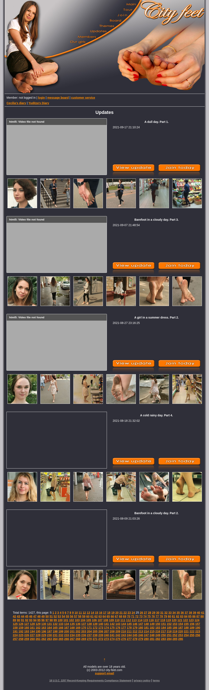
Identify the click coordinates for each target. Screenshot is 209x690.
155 (186, 624)
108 (105, 620)
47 (34, 616)
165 (55, 627)
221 (186, 631)
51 (51, 616)
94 (34, 620)
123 (191, 620)
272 (100, 639)
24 (133, 612)
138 (89, 624)
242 (117, 635)
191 (15, 631)
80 (169, 616)
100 (60, 620)
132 (55, 624)
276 (123, 639)
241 (112, 635)
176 (117, 627)
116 (151, 620)
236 (83, 635)
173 (100, 627)
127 (26, 624)
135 (72, 624)
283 (163, 639)
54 (63, 616)
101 (65, 620)
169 (77, 627)
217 (163, 631)
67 (116, 616)
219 (175, 631)
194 (32, 631)
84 (186, 616)
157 (197, 624)
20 (117, 612)
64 (104, 616)
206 (100, 631)
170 (83, 627)
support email (104, 673)
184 (163, 627)
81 (173, 616)
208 (112, 631)
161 (32, 627)
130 (43, 624)
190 (197, 627)
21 (121, 612)
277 (129, 639)
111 (122, 620)
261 (38, 639)
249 (157, 635)
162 (38, 627)
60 (88, 616)
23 (129, 612)
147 (140, 624)
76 (153, 616)
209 (117, 631)
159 (21, 627)
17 (104, 612)
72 (137, 616)
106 (94, 620)
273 (106, 639)
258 (21, 639)
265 (60, 639)
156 (192, 624)
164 (49, 627)
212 (135, 631)
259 (26, 639)
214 (146, 631)
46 (31, 616)
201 (72, 631)
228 (38, 635)
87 (198, 616)
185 (169, 627)
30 (157, 612)
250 (163, 635)
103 (77, 620)
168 (72, 627)
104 (82, 620)
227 (32, 635)
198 (55, 631)
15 (96, 612)
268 (77, 639)
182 (152, 627)
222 (192, 631)
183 (157, 627)
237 (89, 635)
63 (100, 616)
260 (32, 639)
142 (112, 624)
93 (31, 620)
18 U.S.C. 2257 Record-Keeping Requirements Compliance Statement (90, 680)
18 (108, 612)
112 (128, 620)
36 (182, 612)
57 (75, 616)
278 (135, 639)
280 (146, 639)
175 (112, 627)
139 (95, 624)
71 (132, 616)
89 (14, 620)
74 (145, 616)
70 (128, 616)
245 (135, 635)
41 (202, 612)
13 (88, 612)
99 (55, 620)
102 (71, 620)
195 (38, 631)
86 (194, 616)
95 (39, 620)
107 (100, 620)
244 (129, 635)
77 (157, 616)
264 (55, 639)
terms (156, 680)
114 (140, 620)
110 (117, 620)
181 (146, 627)
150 (157, 624)
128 (32, 624)
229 (43, 635)
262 (43, 639)
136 (77, 624)
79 (165, 616)
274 (112, 639)
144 (123, 624)
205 (95, 631)
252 (175, 635)
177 (123, 627)
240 (106, 635)
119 (168, 620)
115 (145, 620)
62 (96, 616)
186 (175, 627)
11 (80, 612)
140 (100, 624)
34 (174, 612)
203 (83, 631)
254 (186, 635)
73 (141, 616)
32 (166, 612)
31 (162, 612)
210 (123, 631)
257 (15, 639)
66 (112, 616)
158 (15, 627)
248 (152, 635)
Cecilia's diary (16, 103)
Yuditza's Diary (39, 103)
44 (22, 616)
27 (145, 612)
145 (129, 624)
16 (100, 612)
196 (43, 631)
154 (180, 624)
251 (169, 635)
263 (49, 639)
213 (140, 631)
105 (88, 620)
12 (84, 612)
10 (76, 612)
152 (169, 624)
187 (180, 627)
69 (124, 616)
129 (38, 624)
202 (77, 631)
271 (95, 639)
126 (21, 624)
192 (21, 631)
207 (106, 631)
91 (22, 620)
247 (146, 635)
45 (26, 616)
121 (179, 620)
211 (129, 631)
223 (197, 631)
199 (60, 631)
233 (66, 635)
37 (186, 612)
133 (60, 624)
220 (180, 631)
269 (83, 639)
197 (49, 631)
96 (43, 620)
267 (72, 639)
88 (202, 616)
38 (190, 612)
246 (140, 635)
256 (197, 635)
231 (55, 635)
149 (152, 624)
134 (66, 624)
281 (152, 639)
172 (95, 627)
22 (125, 612)
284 (169, 639)
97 (47, 620)
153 (175, 624)
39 (194, 612)
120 (174, 620)
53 (59, 616)
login (41, 97)
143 (117, 624)
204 (89, 631)
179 (135, 627)
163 (43, 627)
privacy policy (142, 680)
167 (66, 627)
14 (92, 612)
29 (153, 612)
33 (170, 612)
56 (71, 616)
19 (113, 612)
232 (60, 635)
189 (192, 627)
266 (66, 639)
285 (175, 639)
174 (106, 627)
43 (18, 616)
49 (43, 616)
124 (196, 620)
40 (198, 612)
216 (157, 631)
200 (66, 631)
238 (95, 635)
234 (72, 635)
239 (100, 635)
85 (189, 616)
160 (26, 627)
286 (180, 639)
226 (26, 635)
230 (49, 635)
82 (177, 616)
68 (120, 616)
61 (92, 616)
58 (79, 616)
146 (135, 624)
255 (192, 635)
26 (141, 612)
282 (157, 639)
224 (15, 635)
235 (77, 635)
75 (149, 616)
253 (180, 635)
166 (60, 627)
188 (186, 627)
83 (181, 616)
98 (51, 620)
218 (169, 631)
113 (134, 620)
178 (129, 627)
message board (58, 97)
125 (15, 624)
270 (89, 639)
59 (83, 616)
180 (140, 627)
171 (89, 627)
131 (49, 624)
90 (18, 620)
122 (185, 620)
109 (111, 620)
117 (157, 620)
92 (26, 620)
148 (146, 624)
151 (163, 624)
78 (161, 616)
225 (21, 635)
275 (117, 639)
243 (123, 635)
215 (152, 631)
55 (67, 616)
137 (83, 624)
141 (106, 624)
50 (47, 616)
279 (140, 639)
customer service (83, 97)
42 (14, 616)
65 (108, 616)
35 (178, 612)
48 (39, 616)
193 (26, 631)
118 (162, 620)
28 (149, 612)
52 (55, 616)
